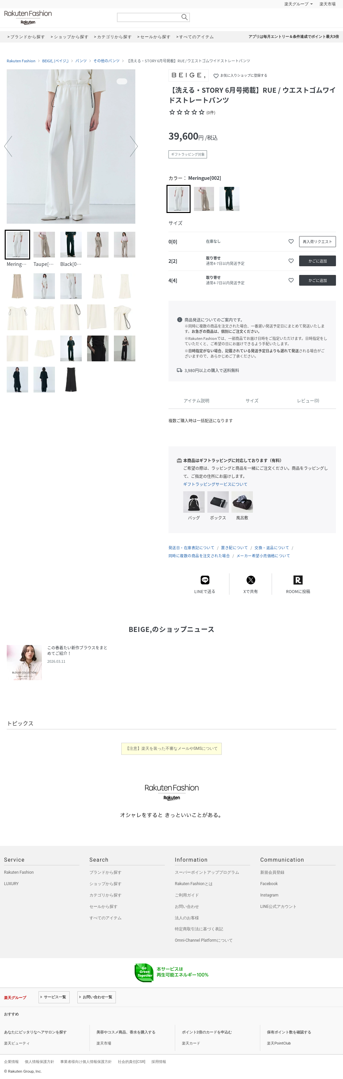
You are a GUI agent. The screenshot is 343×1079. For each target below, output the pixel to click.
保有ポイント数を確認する (289, 1032)
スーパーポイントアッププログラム (207, 872)
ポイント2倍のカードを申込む (207, 1032)
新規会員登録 (272, 872)
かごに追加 (317, 261)
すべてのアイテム (105, 918)
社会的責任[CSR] (131, 1061)
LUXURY (11, 883)
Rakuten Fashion (56, 17)
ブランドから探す (105, 872)
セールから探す (103, 906)
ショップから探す (105, 883)
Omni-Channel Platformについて (204, 940)
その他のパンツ (106, 61)
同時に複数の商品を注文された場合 (199, 556)
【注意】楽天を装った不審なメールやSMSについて (171, 748)
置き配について (234, 548)
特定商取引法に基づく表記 (199, 929)
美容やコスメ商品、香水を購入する (125, 1032)
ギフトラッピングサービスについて (215, 484)
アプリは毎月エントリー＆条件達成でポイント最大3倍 (294, 36)
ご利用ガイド (187, 895)
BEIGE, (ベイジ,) (55, 61)
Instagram (269, 895)
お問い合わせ (187, 906)
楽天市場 (328, 4)
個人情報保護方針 (39, 1061)
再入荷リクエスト (317, 241)
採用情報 (158, 1061)
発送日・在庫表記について (191, 548)
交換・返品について (272, 548)
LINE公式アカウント (278, 906)
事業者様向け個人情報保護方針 (86, 1061)
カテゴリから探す (105, 895)
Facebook (269, 883)
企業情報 (11, 1061)
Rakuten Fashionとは (194, 883)
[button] (8, 146)
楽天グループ (296, 4)
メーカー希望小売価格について (263, 556)
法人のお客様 (187, 918)
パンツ (81, 61)
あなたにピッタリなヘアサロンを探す (35, 1032)
